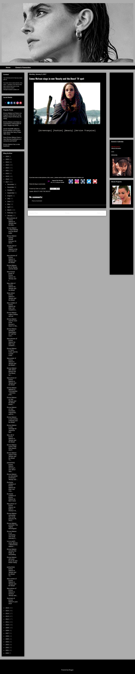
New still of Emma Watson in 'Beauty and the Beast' (11, 438)
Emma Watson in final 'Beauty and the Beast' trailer (12, 230)
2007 (7, 633)
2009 (7, 628)
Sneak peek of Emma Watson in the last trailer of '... (12, 249)
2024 (7, 162)
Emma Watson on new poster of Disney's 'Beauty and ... (12, 476)
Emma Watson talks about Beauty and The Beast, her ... (11, 371)
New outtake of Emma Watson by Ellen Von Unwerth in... (12, 306)
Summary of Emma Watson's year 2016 (12, 600)
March (9, 210)
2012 (7, 619)
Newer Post (33, 213)
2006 (7, 636)
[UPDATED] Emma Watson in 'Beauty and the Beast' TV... (11, 571)
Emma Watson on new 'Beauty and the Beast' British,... (11, 401)
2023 (7, 165)
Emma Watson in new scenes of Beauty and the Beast (12, 419)
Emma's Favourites (23, 67)
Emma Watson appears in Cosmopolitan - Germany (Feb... (12, 391)
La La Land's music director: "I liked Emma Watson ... (12, 543)
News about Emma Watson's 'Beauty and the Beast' (11, 296)
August (9, 196)
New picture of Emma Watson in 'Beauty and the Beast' (11, 381)
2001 (7, 650)
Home (8, 67)
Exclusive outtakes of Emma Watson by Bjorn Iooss (11, 497)
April (9, 207)
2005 (7, 639)
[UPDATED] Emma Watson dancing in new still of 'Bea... (11, 467)
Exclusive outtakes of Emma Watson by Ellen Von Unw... (11, 486)
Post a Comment (37, 201)
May (8, 204)
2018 (7, 179)
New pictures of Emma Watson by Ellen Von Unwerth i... (12, 342)
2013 (7, 616)
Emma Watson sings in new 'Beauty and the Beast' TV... (12, 456)
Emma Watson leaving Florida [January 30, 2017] (12, 239)
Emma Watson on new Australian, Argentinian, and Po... (11, 411)
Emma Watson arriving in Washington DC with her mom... (11, 332)
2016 (7, 608)
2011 (7, 622)
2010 (7, 625)
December (10, 184)
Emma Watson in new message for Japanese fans (12, 428)
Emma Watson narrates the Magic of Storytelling (11, 551)
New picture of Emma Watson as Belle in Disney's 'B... (12, 507)
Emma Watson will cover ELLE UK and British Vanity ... (12, 560)
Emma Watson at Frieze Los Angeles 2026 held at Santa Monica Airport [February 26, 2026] (12, 115)
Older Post (101, 213)
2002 (7, 647)
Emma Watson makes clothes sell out (12, 314)
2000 (7, 653)
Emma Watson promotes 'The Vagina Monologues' (12, 526)
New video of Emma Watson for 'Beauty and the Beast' (11, 286)
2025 (7, 159)
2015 (7, 610)
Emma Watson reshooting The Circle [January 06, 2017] (12, 517)
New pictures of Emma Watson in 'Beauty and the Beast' (12, 259)
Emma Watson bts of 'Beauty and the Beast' (12, 267)
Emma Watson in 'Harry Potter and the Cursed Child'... (12, 352)
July (8, 198)
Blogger (71, 670)
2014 (7, 613)
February (10, 213)
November (10, 187)
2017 (7, 182)
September (11, 193)
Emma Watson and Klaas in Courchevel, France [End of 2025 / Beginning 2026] (12, 123)
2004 (7, 642)
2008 (7, 630)
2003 (7, 644)
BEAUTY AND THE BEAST (42, 191)
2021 (7, 170)
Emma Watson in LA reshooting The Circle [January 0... (12, 534)
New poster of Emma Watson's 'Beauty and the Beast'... (11, 361)
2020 (7, 173)
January (10, 215)
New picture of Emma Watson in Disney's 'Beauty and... (12, 592)
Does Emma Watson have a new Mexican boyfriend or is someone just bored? (12, 139)
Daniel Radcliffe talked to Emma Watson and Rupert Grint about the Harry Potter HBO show (12, 131)
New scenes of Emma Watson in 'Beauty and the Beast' (12, 582)
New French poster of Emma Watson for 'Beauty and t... (11, 276)
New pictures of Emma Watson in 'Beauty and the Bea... (12, 221)
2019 (7, 176)
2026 (7, 156)
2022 (7, 168)
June (9, 201)
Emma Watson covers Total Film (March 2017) (11, 447)
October (10, 190)
